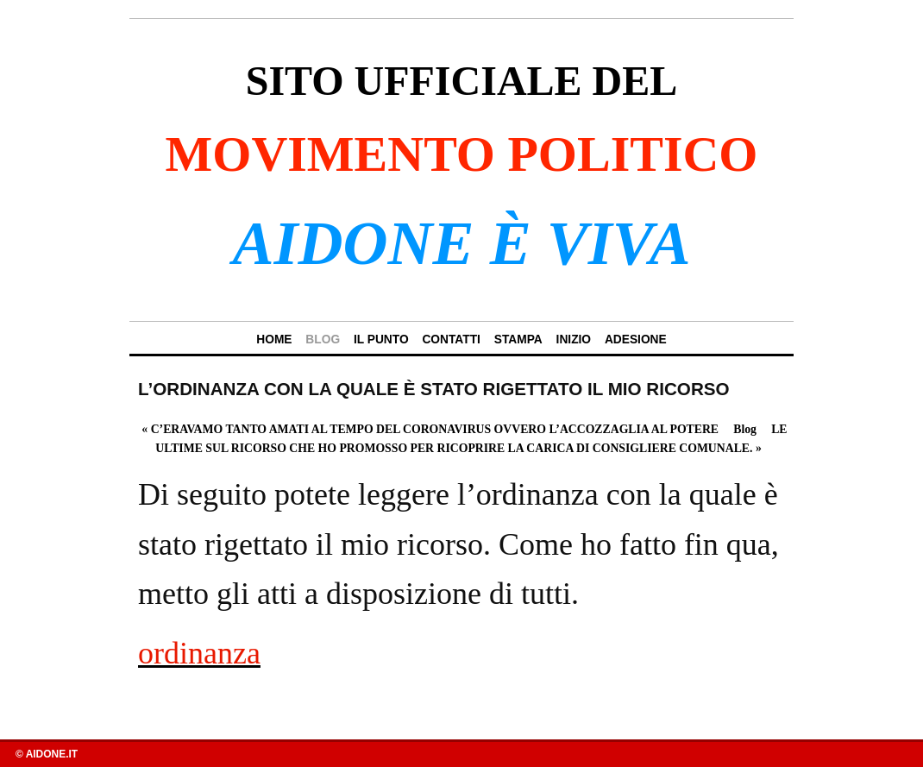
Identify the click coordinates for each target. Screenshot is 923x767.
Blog (745, 429)
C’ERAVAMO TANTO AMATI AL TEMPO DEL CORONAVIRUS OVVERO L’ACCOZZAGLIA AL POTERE (430, 429)
